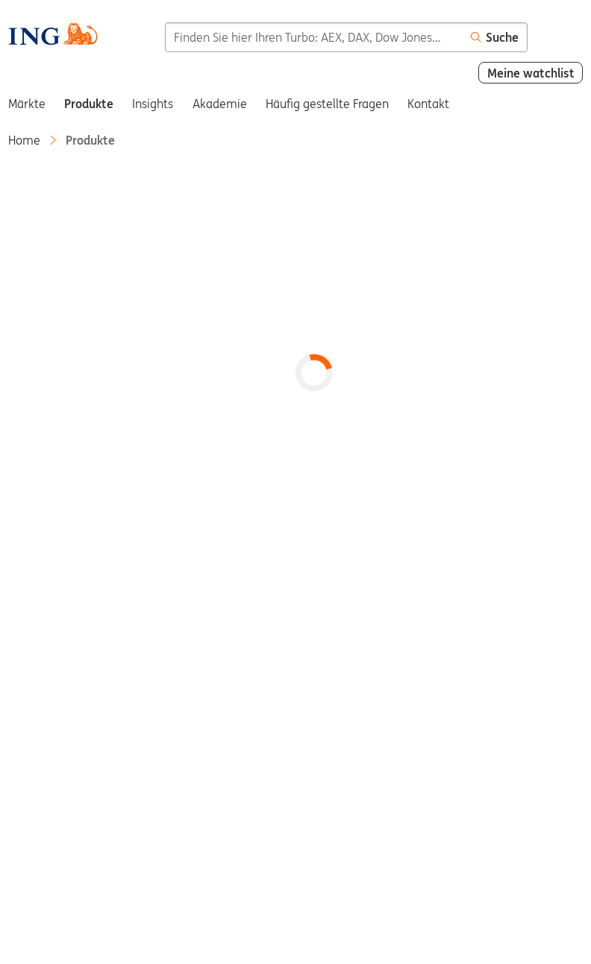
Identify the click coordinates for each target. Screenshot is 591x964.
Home (24, 140)
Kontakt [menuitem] (428, 103)
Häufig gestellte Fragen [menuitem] (327, 103)
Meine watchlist (531, 73)
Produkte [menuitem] (88, 103)
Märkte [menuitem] (27, 103)
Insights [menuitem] (152, 103)
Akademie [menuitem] (220, 103)
